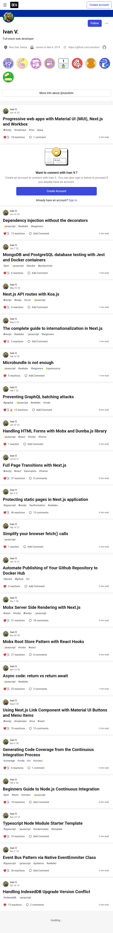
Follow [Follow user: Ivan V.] (95, 23)
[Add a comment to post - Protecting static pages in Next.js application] (14, 512)
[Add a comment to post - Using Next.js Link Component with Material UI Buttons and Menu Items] (14, 728)
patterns (38, 863)
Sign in (73, 200)
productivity (45, 266)
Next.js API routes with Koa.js (31, 294)
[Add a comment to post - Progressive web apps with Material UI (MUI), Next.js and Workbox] (14, 137)
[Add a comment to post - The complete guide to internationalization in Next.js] (13, 341)
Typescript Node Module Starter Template (42, 823)
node (46, 403)
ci (27, 579)
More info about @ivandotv (57, 93)
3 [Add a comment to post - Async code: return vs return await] (37, 689)
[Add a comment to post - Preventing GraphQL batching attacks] (15, 410)
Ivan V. (13, 109)
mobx (32, 437)
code (20, 761)
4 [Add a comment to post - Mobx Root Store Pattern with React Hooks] (37, 655)
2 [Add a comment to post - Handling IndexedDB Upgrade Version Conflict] (34, 905)
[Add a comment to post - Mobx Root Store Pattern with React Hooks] (14, 655)
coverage (9, 761)
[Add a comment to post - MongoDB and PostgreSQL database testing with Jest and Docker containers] (13, 273)
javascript (9, 226)
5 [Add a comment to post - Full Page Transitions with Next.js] (37, 478)
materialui (20, 721)
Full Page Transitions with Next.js (34, 465)
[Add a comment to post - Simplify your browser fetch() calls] (11, 547)
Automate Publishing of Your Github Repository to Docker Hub (50, 570)
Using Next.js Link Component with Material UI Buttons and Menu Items (55, 713)
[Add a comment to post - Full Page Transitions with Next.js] (14, 478)
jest (6, 266)
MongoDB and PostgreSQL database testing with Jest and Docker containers (54, 257)
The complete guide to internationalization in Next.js (52, 328)
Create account (99, 5)
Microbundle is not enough (28, 362)
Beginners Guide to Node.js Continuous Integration (51, 789)
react (21, 437)
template (57, 829)
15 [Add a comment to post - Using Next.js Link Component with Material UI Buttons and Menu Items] (38, 728)
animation (30, 471)
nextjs (7, 130)
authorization (37, 505)
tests (15, 795)
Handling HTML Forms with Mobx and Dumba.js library (55, 431)
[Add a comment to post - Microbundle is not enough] (11, 375)
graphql (8, 403)
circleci (38, 761)
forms (42, 437)
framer (43, 471)
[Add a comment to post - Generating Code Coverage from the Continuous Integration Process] (13, 768)
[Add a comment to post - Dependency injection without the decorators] (14, 233)
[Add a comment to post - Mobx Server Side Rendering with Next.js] (14, 620)
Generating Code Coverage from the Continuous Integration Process (48, 752)
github (19, 579)
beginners (37, 226)
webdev (23, 226)
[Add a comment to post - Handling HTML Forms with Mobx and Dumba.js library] (11, 444)
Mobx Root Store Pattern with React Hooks (43, 641)
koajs (18, 300)
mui (31, 130)
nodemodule (40, 829)
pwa (40, 130)
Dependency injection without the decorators (45, 220)
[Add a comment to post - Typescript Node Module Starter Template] (14, 836)
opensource (53, 368)
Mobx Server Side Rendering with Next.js (42, 607)
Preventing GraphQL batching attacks (38, 396)
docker (30, 266)
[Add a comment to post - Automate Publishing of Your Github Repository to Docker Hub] (11, 586)
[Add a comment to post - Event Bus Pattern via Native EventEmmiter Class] (14, 870)
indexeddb (9, 897)
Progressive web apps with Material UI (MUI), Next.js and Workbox (53, 121)
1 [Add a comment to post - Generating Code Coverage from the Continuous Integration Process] (35, 768)
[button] (8, 63)
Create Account (56, 191)
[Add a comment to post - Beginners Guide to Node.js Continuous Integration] (14, 802)
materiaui (20, 130)
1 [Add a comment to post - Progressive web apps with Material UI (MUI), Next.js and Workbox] (37, 137)
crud (27, 300)
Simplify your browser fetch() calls (35, 533)
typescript (9, 505)
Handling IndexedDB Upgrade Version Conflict (46, 891)
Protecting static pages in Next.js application (45, 499)
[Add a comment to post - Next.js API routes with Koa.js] (13, 307)
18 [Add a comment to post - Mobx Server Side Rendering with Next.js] (38, 620)
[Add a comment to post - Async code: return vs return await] (14, 689)
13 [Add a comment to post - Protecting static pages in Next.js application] (38, 512)
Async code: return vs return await (35, 675)
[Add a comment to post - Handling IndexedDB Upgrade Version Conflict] (12, 905)
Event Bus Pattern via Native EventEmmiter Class (49, 857)
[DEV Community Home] (14, 4)
